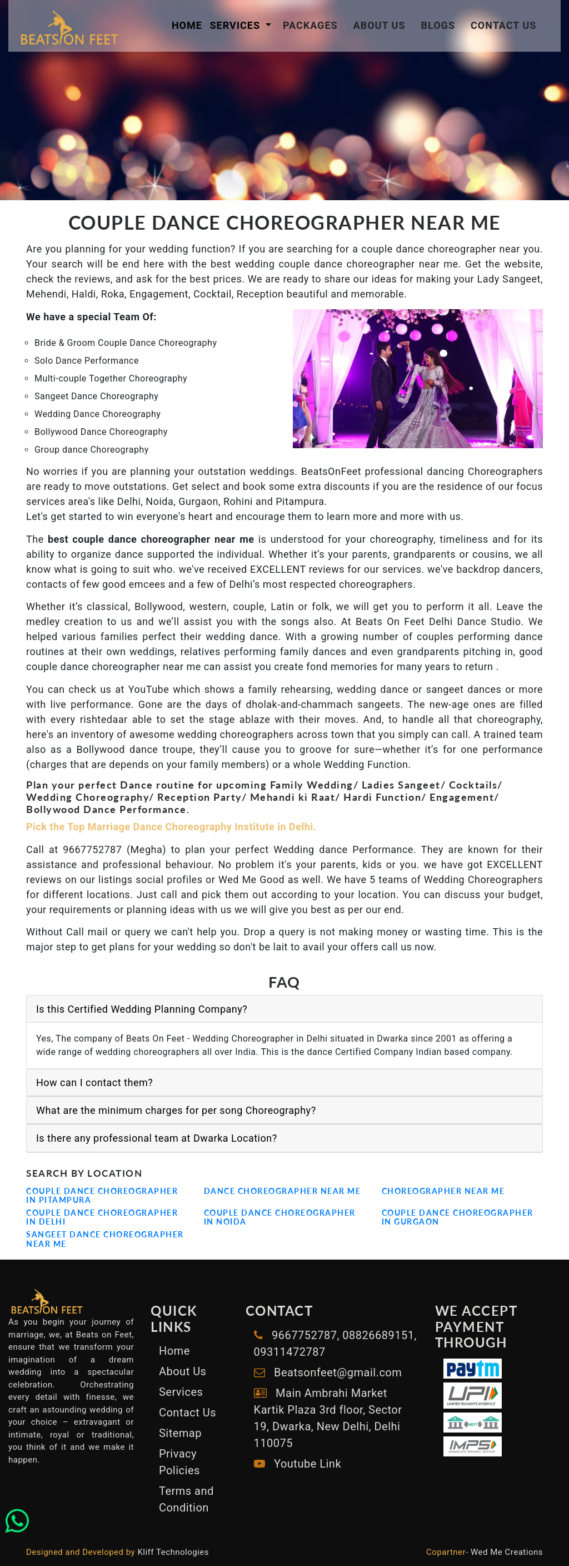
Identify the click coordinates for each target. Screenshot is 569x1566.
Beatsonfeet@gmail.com (338, 1372)
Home (187, 25)
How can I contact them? (94, 1082)
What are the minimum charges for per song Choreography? (176, 1110)
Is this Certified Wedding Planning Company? (141, 1009)
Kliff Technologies (173, 1552)
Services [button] (236, 25)
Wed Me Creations (507, 1552)
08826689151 (377, 1335)
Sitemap (180, 1433)
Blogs (438, 25)
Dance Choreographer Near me (282, 1191)
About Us (379, 25)
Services (181, 1392)
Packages (310, 25)
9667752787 (303, 1335)
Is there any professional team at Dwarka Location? (156, 1138)
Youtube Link (306, 1463)
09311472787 (290, 1352)
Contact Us (503, 25)
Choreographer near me (443, 1191)
